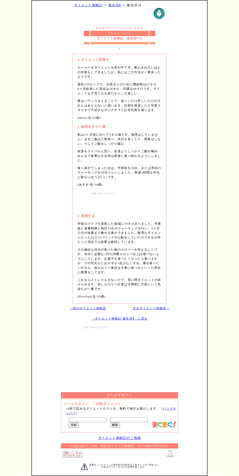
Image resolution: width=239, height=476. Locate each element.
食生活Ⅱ (114, 5)
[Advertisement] (119, 202)
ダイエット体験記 (88, 5)
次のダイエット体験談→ (151, 308)
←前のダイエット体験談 (87, 308)
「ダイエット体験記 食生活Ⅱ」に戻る (119, 318)
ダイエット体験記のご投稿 (119, 438)
